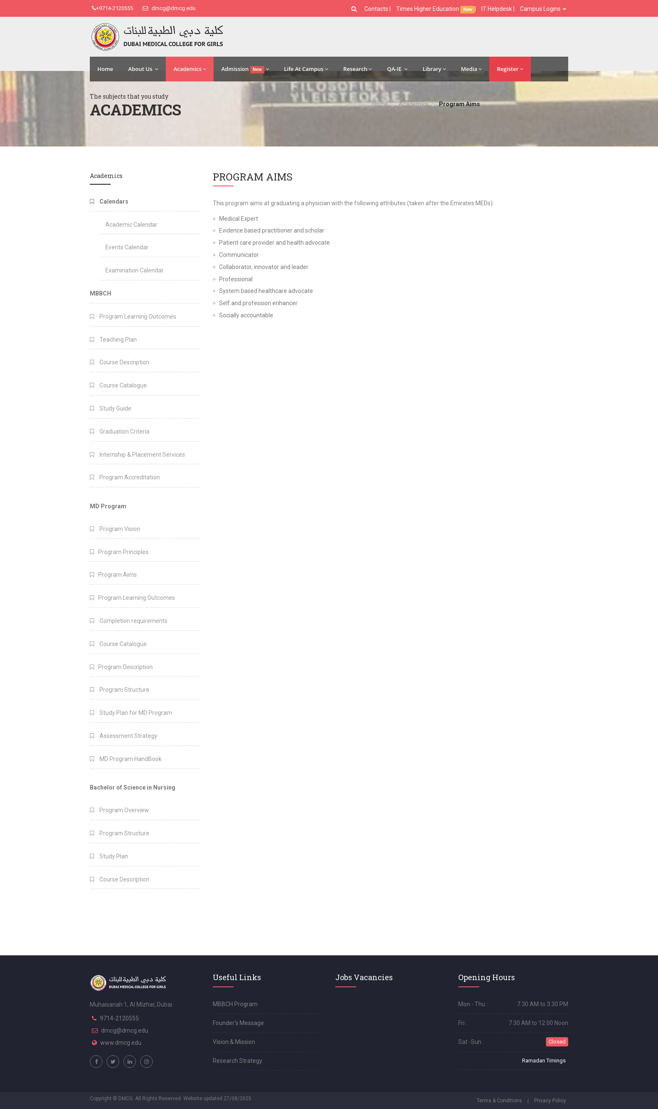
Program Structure (119, 689)
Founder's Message (238, 1023)
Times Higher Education (428, 8)
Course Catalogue (118, 385)
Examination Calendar (134, 270)
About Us (143, 69)
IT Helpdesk (496, 8)
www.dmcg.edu (120, 1042)
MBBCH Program (235, 1004)
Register (510, 69)
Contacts (376, 8)
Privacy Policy (550, 1101)
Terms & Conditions (499, 1101)
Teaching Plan (113, 339)
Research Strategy (237, 1060)
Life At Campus (306, 69)
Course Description (119, 362)
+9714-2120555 (112, 8)
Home (105, 69)
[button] (355, 8)
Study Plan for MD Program (131, 712)
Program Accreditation (125, 477)
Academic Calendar (131, 224)
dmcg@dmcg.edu (169, 8)
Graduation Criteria (119, 431)
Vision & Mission (234, 1041)
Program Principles (119, 552)
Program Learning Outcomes (133, 316)
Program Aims (113, 574)
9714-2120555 (119, 1018)
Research (357, 69)
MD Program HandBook (126, 759)
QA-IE (397, 69)
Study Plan (109, 856)
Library (434, 69)
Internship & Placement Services (137, 454)
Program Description (121, 667)
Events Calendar (127, 247)
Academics (189, 69)
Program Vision (115, 529)
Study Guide (110, 408)
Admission (245, 69)
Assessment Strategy (123, 735)
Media (471, 69)
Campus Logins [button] (543, 8)
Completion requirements (128, 620)
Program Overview (119, 810)
